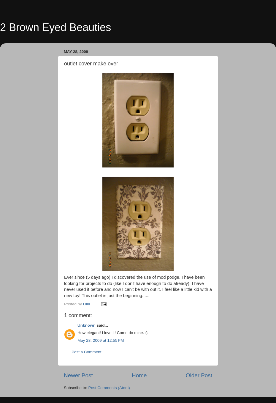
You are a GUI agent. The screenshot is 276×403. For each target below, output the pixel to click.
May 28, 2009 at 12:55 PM (100, 340)
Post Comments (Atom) (109, 388)
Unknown (86, 325)
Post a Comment (86, 352)
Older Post (199, 375)
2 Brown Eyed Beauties (55, 27)
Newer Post (78, 375)
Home (139, 375)
